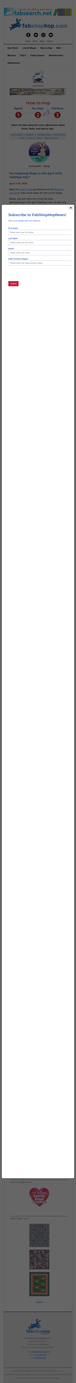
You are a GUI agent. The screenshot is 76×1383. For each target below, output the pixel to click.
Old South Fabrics (23, 728)
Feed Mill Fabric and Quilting (29, 623)
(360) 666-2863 (39, 1358)
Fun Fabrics (19, 535)
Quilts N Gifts (20, 640)
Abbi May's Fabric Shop (26, 392)
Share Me (39, 850)
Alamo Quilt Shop (23, 451)
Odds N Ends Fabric (24, 413)
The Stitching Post (23, 371)
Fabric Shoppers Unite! (25, 823)
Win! (58, 48)
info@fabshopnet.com (40, 1351)
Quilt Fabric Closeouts (24, 311)
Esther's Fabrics (21, 704)
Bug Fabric (17, 297)
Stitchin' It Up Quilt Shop (27, 563)
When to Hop (51, 138)
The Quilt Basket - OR (25, 802)
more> (29, 1182)
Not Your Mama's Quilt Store (29, 430)
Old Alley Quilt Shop (24, 725)
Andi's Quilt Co (20, 322)
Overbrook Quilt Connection (28, 472)
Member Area (43, 134)
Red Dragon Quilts (23, 577)
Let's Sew (18, 627)
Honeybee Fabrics (22, 542)
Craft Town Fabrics (23, 343)
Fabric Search (38, 55)
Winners (11, 55)
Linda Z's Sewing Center (26, 476)
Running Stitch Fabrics (25, 749)
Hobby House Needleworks (28, 560)
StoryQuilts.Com (22, 784)
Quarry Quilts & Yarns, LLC (28, 742)
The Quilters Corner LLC (26, 805)
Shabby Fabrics (21, 763)
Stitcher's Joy (20, 770)
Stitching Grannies (23, 605)
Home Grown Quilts (24, 346)
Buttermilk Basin (22, 665)
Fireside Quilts (21, 598)
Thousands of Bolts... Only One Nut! (32, 819)
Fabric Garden (20, 707)
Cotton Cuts (20, 686)
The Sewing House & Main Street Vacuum (36, 556)
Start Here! (12, 48)
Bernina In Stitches (23, 658)
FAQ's (23, 55)
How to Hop (46, 48)
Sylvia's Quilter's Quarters (27, 788)
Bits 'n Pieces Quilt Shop (26, 662)
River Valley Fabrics (23, 521)
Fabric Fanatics (21, 581)
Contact (50, 41)
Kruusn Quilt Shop (23, 644)
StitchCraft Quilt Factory (26, 767)
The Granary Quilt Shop (26, 437)
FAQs (30, 138)
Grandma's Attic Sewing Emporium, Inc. (35, 455)
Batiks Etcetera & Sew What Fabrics (32, 339)
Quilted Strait (20, 367)
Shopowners (13, 63)
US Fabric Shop (21, 409)
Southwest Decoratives (25, 395)
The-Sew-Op (18, 294)
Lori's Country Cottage (24, 336)
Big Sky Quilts (20, 458)
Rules (42, 41)
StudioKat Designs (22, 287)
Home (27, 41)
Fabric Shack (20, 360)
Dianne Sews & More (24, 700)
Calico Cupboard (22, 602)
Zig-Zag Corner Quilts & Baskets (31, 518)
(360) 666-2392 (41, 1355)
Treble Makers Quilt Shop (27, 493)
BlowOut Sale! (56, 55)
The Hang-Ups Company (26, 619)
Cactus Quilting (21, 679)
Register (29, 134)
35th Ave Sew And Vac (25, 364)
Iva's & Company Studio (26, 721)
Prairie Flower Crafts (24, 514)
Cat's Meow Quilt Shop (25, 683)
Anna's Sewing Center (25, 385)
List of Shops (29, 48)
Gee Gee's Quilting (23, 388)
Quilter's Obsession (23, 434)
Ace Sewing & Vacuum (25, 648)
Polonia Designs (21, 539)
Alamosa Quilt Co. (23, 416)
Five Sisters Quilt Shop (25, 500)
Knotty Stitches (21, 497)
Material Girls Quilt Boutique (28, 290)
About (35, 41)
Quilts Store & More (24, 746)
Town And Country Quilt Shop (29, 584)
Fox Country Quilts (23, 479)
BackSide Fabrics (21, 315)
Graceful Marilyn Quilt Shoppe (28, 318)
